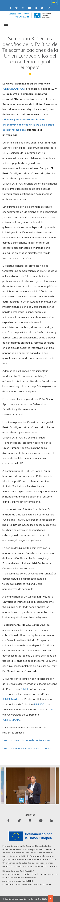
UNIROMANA (11, 719)
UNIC (51, 709)
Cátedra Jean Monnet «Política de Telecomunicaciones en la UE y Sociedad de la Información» (28, 124)
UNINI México (11, 699)
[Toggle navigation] (5, 23)
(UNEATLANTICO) (13, 88)
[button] (54, 2)
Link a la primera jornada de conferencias (26, 740)
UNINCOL (40, 704)
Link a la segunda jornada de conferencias (26, 748)
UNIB (24, 689)
